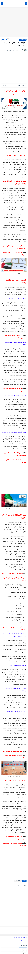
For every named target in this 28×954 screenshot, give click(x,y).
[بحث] (2, 3)
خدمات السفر (23, 39)
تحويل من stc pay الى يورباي (20, 937)
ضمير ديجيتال (24, 940)
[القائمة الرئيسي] (26, 3)
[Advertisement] (14, 22)
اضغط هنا (24, 590)
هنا (20, 529)
